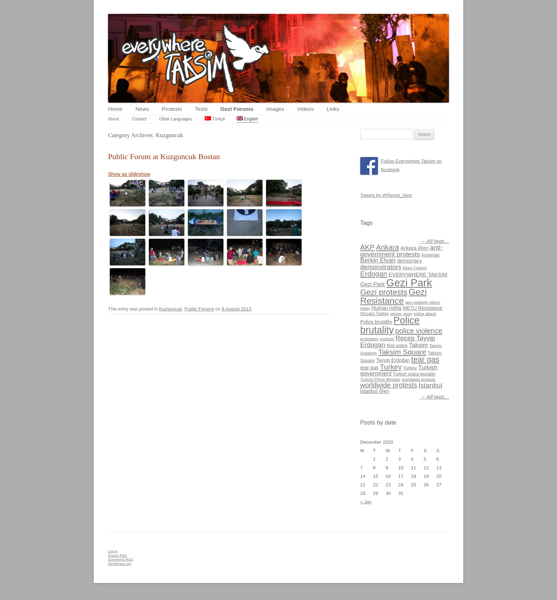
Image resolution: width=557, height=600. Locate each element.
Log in (113, 551)
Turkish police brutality (414, 374)
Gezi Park (372, 284)
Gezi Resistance (393, 296)
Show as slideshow (129, 174)
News (142, 109)
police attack (424, 314)
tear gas (425, 359)
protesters (369, 339)
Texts (201, 109)
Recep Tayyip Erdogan (397, 341)
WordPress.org (119, 564)
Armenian (430, 255)
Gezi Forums (236, 109)
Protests (172, 109)
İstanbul (430, 385)
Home (115, 109)
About (113, 119)
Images (275, 109)
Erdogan (373, 274)
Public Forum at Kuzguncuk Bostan (164, 156)
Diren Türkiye (415, 268)
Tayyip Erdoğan (393, 360)
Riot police (396, 345)
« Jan (366, 501)
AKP (367, 247)
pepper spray (401, 314)
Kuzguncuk (170, 309)
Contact (139, 119)
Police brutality (376, 322)
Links (332, 109)
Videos (305, 109)
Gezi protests (383, 292)
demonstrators (380, 267)
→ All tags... (434, 241)
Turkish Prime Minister (380, 379)
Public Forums (199, 309)
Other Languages (175, 119)
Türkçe (215, 118)
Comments (120, 559)
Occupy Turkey (374, 313)
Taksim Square (402, 352)
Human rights (387, 308)
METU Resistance (422, 308)
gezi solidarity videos (422, 302)
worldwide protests (419, 379)
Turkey (391, 367)
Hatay (365, 308)
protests (387, 339)
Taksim (418, 345)
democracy (409, 261)
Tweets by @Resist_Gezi (386, 195)
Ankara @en (414, 248)
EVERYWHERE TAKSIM (418, 274)
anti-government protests (401, 251)
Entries (117, 555)
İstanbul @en (374, 391)
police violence (418, 331)
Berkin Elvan (378, 260)
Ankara (387, 247)
